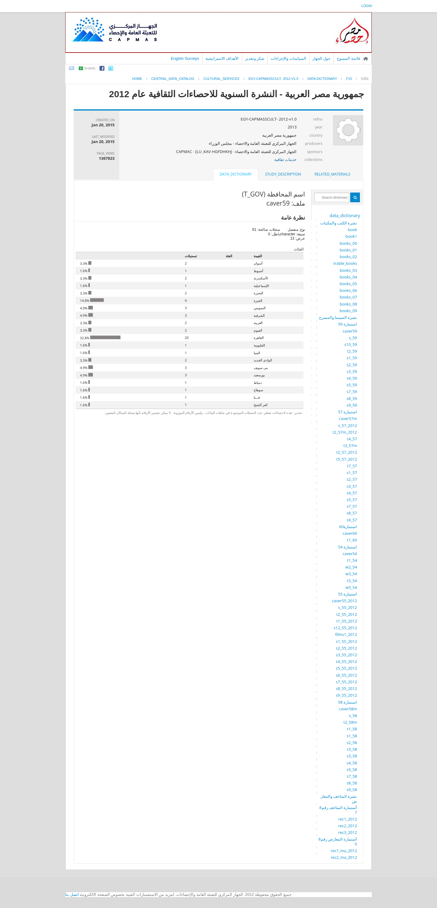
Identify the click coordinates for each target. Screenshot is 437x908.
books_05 (348, 283)
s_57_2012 (347, 425)
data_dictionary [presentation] (236, 174)
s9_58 (352, 789)
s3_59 (352, 371)
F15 (349, 78)
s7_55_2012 (346, 681)
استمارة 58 (347, 702)
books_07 (348, 297)
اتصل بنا (72, 894)
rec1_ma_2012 (344, 850)
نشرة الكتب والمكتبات (338, 222)
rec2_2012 (347, 825)
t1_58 (352, 728)
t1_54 (352, 560)
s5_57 (352, 499)
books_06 (348, 290)
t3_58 (352, 749)
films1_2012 (346, 634)
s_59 (353, 337)
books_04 (348, 277)
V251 (365, 78)
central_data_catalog (172, 78)
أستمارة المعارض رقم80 (337, 841)
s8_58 (352, 782)
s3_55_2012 (346, 654)
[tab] (332, 174)
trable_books (345, 263)
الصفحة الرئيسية (365, 58)
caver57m (348, 418)
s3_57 (352, 486)
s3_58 (352, 755)
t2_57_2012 (346, 452)
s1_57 (352, 472)
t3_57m (350, 445)
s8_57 (352, 512)
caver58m (348, 708)
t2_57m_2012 (345, 432)
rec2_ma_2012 (344, 857)
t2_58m (350, 722)
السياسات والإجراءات (288, 58)
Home (137, 78)
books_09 (348, 310)
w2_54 (351, 567)
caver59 (350, 331)
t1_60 (352, 540)
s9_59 (352, 405)
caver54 (350, 553)
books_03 (348, 270)
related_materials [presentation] (332, 174)
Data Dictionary (322, 78)
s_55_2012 (347, 607)
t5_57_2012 (346, 459)
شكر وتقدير (255, 58)
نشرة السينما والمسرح (338, 317)
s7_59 (352, 391)
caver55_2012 (344, 600)
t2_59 (352, 351)
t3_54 (352, 580)
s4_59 (352, 378)
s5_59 (352, 384)
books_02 (348, 256)
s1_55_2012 (346, 641)
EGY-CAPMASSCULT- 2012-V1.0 (273, 78)
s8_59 (352, 398)
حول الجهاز (322, 58)
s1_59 (352, 357)
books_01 (348, 249)
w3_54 (351, 573)
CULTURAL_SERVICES (221, 78)
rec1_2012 (347, 819)
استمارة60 (348, 526)
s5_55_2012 (346, 668)
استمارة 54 (347, 546)
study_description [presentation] (283, 174)
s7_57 (352, 506)
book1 (351, 236)
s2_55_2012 (346, 648)
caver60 (350, 533)
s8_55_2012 (346, 688)
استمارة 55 (347, 594)
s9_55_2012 (346, 695)
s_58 (353, 715)
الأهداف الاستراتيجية (222, 58)
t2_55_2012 (346, 614)
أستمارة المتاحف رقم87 (338, 810)
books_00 (348, 243)
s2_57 (352, 479)
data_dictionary (345, 215)
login (366, 6)
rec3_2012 (347, 832)
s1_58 (352, 735)
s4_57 (352, 492)
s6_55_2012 (346, 675)
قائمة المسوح (348, 58)
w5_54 (351, 587)
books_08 (348, 304)
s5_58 (352, 769)
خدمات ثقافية (285, 159)
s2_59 (352, 364)
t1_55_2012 (346, 621)
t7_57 (352, 465)
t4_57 (352, 438)
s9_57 (352, 519)
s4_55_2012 (346, 661)
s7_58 (352, 776)
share (90, 68)
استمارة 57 (347, 411)
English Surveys (185, 58)
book (352, 229)
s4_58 (352, 762)
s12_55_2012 (345, 627)
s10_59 (350, 344)
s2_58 (352, 742)
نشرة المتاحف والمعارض (339, 799)
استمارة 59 (347, 324)
